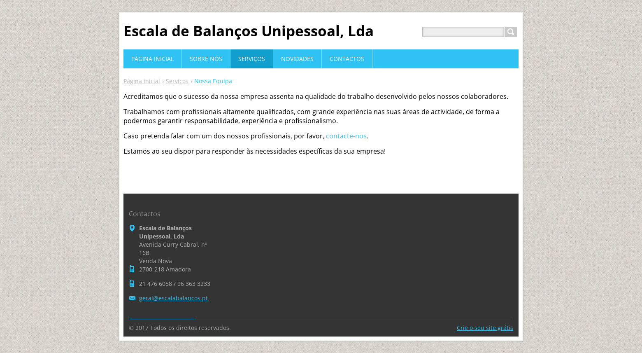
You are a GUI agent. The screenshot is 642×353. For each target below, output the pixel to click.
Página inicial (141, 81)
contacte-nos (346, 135)
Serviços (177, 81)
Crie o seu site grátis (485, 328)
